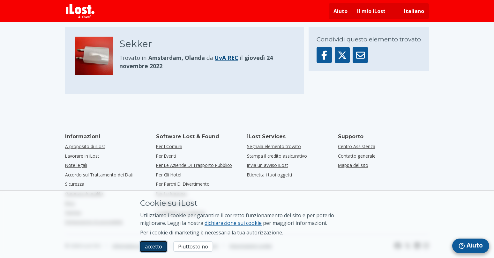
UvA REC (226, 57)
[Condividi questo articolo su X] (342, 55)
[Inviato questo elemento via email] (360, 55)
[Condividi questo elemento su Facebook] (324, 55)
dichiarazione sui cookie (233, 222)
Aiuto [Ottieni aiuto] (340, 11)
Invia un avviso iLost (267, 165)
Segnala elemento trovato (274, 146)
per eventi (166, 156)
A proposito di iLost (85, 146)
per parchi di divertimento (183, 184)
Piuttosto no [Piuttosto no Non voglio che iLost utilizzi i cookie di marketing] (193, 246)
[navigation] (470, 246)
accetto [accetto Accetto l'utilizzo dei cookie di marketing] (153, 246)
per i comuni (169, 146)
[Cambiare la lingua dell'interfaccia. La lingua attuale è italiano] (409, 11)
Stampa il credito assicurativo (277, 156)
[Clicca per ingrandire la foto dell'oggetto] (97, 56)
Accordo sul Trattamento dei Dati (99, 175)
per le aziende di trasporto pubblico (194, 165)
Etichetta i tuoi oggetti (269, 175)
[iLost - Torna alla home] (80, 11)
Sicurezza (74, 184)
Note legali (76, 165)
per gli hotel (168, 175)
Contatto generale (357, 156)
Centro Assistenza (356, 146)
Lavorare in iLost (82, 156)
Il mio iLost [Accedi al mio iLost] (371, 11)
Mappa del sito (353, 165)
